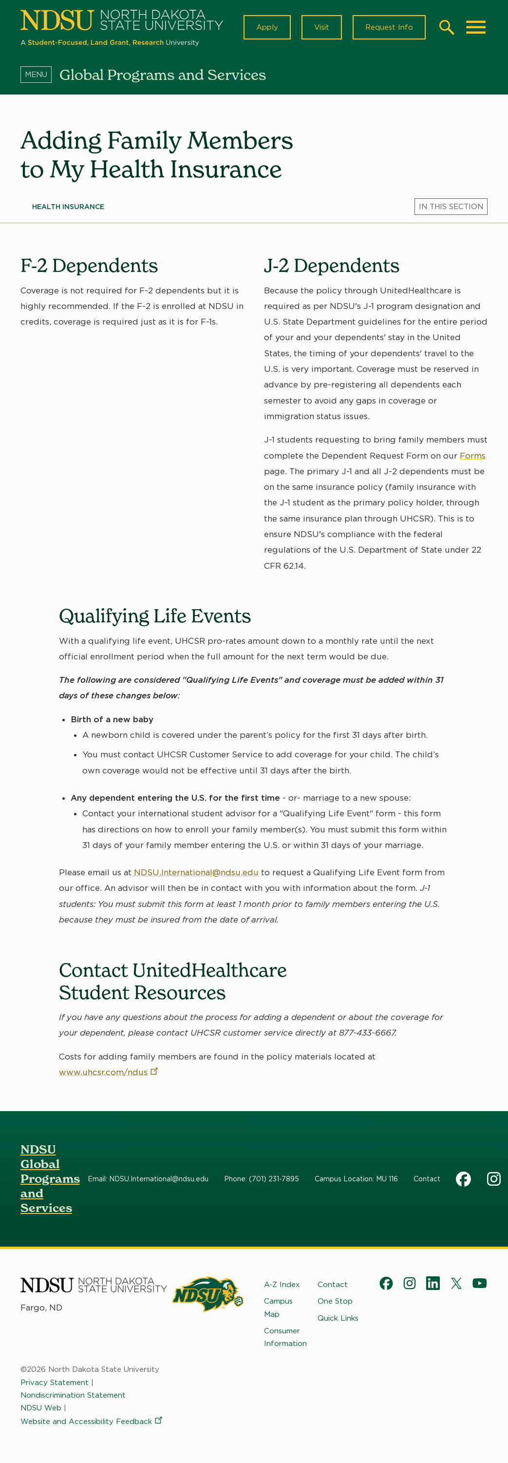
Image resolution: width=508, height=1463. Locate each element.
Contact (427, 1179)
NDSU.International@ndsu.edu (196, 872)
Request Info (389, 27)
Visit (321, 27)
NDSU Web (40, 1408)
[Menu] (39, 74)
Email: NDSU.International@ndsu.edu (148, 1179)
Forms (472, 456)
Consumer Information (285, 1337)
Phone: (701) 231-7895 (261, 1179)
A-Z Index (282, 1284)
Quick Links (338, 1317)
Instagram (495, 1179)
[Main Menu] (476, 27)
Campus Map (278, 1307)
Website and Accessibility (92, 1421)
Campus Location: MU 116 (356, 1179)
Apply (267, 27)
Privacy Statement (54, 1382)
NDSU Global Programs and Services (50, 1178)
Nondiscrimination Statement (73, 1395)
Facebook (463, 1179)
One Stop (335, 1301)
